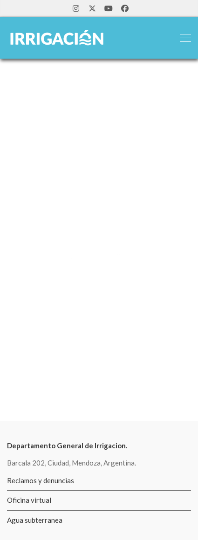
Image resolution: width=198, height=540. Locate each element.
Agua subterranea (34, 520)
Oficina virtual (29, 500)
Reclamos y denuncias (40, 480)
